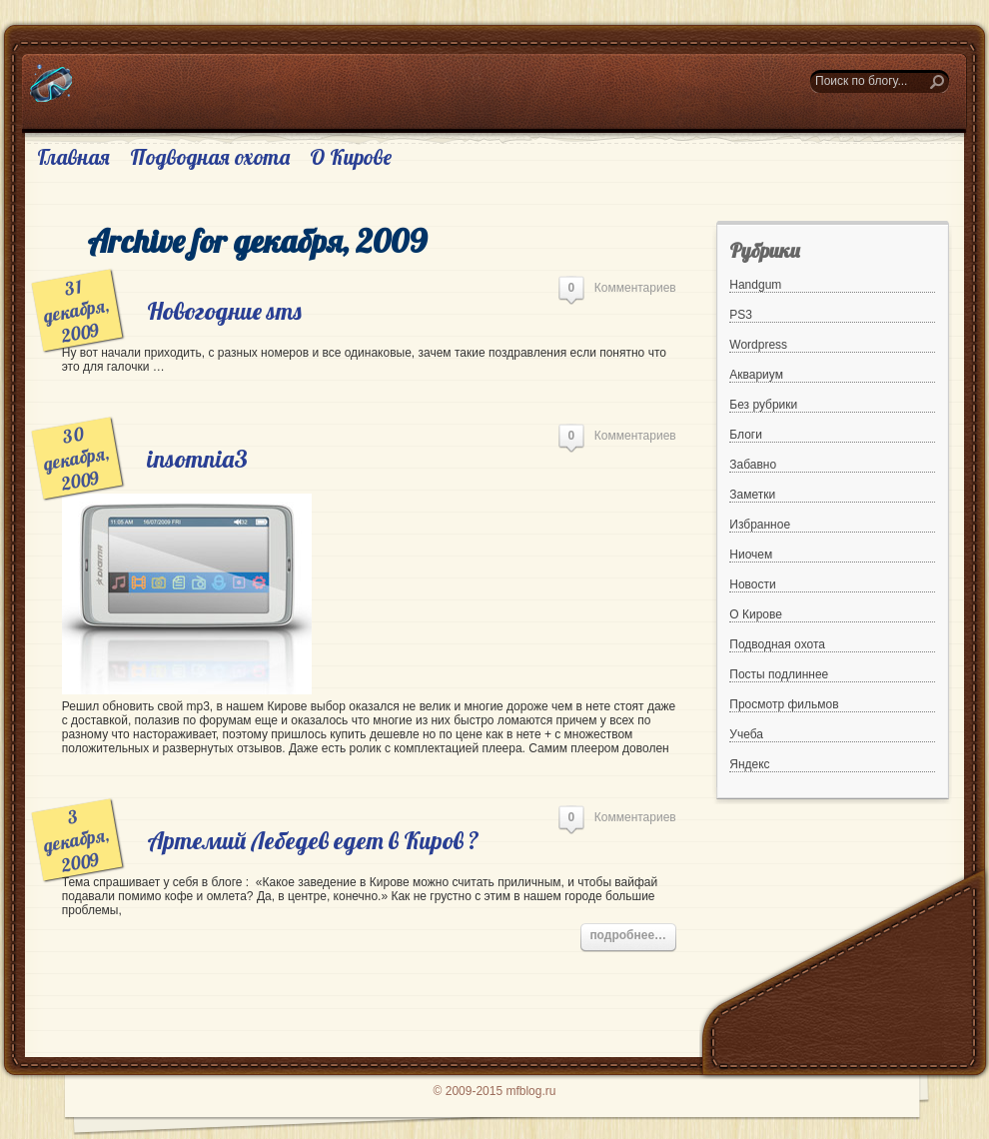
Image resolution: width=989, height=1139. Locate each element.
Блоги (745, 435)
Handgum (755, 285)
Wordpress (758, 345)
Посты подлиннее (778, 674)
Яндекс (749, 764)
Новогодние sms (224, 311)
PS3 (740, 315)
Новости (752, 584)
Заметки (752, 495)
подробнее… (627, 935)
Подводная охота (210, 157)
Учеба (746, 734)
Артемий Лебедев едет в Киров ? (313, 840)
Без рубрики (763, 405)
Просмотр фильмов (783, 704)
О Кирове (351, 157)
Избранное (759, 525)
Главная (73, 157)
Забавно (752, 465)
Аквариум (756, 375)
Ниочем (750, 555)
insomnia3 (197, 459)
